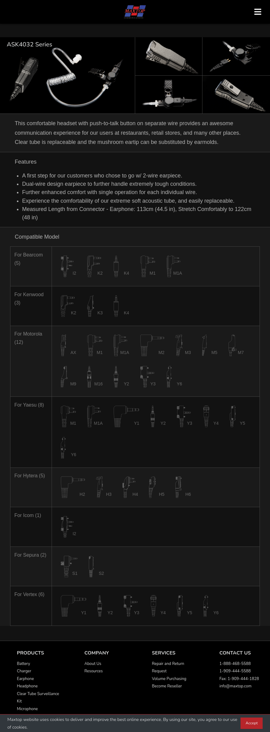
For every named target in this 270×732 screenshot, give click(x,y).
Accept (251, 723)
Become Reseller (167, 686)
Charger (24, 671)
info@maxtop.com (235, 686)
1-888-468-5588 (235, 663)
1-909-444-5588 (235, 671)
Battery (23, 663)
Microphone (27, 709)
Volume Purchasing (169, 679)
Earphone (25, 679)
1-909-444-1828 (243, 679)
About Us (92, 663)
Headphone (27, 686)
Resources (93, 671)
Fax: (223, 679)
